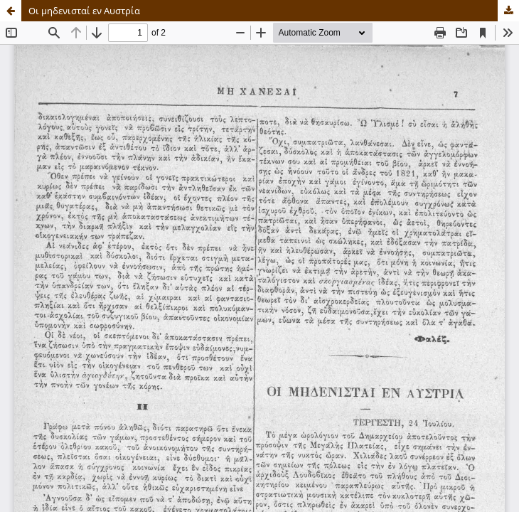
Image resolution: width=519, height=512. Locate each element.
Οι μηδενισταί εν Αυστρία (84, 10)
